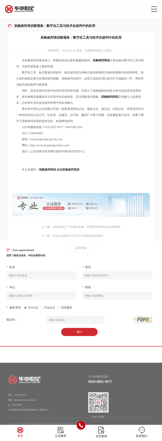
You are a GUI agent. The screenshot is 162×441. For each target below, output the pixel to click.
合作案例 (101, 436)
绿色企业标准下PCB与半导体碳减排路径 (78, 239)
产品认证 (45, 307)
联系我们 (141, 436)
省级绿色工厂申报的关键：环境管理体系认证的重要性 (87, 230)
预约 (75, 331)
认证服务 (60, 435)
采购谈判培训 (47, 169)
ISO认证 (29, 307)
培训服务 (62, 307)
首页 (20, 435)
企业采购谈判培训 (68, 169)
